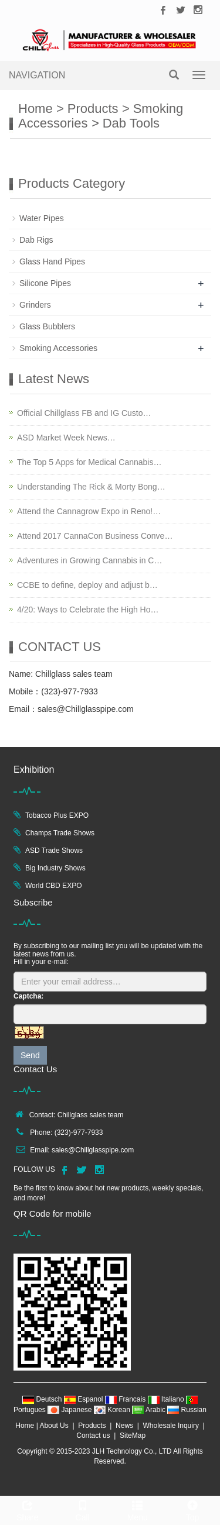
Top (192, 1509)
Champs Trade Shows (59, 833)
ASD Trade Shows (54, 850)
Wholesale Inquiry (171, 1425)
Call (82, 1509)
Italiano (167, 1399)
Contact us (93, 1435)
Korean (113, 1410)
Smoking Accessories (58, 348)
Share (27, 1509)
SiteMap (132, 1435)
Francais (126, 1399)
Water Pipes (41, 218)
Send (30, 1055)
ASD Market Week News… (66, 437)
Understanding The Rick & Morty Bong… (91, 486)
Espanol (84, 1399)
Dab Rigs (36, 240)
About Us (53, 1425)
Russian (187, 1410)
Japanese (71, 1410)
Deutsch (43, 1399)
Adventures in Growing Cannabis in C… (89, 560)
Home (35, 108)
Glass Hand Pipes (52, 261)
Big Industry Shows (55, 868)
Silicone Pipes (45, 283)
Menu (137, 1509)
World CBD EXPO (53, 886)
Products (93, 108)
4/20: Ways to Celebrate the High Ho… (88, 609)
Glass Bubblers (47, 326)
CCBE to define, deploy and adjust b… (87, 585)
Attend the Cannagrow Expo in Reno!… (89, 511)
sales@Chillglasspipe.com (93, 1150)
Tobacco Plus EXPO (57, 815)
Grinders (35, 304)
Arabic (149, 1410)
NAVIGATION (37, 75)
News (124, 1425)
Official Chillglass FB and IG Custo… (84, 413)
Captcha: (28, 996)
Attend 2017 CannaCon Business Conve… (94, 536)
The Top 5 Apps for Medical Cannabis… (89, 462)
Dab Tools (131, 123)
